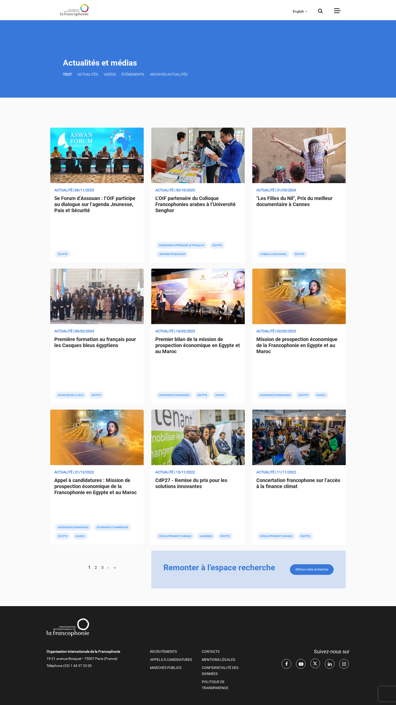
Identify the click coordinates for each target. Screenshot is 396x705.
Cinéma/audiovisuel (273, 254)
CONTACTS (210, 652)
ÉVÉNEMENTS (132, 74)
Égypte (62, 254)
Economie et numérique (112, 527)
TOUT (67, 74)
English (298, 11)
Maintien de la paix (70, 395)
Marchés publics (165, 668)
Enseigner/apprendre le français (181, 245)
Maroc (220, 395)
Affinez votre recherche (311, 569)
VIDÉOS (110, 74)
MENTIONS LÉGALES (218, 660)
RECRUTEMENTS (163, 652)
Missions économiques (174, 395)
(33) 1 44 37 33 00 (77, 666)
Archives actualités (168, 74)
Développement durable (175, 536)
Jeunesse (206, 536)
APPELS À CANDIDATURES (171, 660)
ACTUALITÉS (88, 74)
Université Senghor (172, 254)
